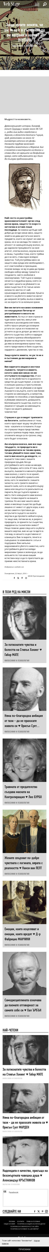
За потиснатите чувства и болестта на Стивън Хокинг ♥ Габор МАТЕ (23, 649)
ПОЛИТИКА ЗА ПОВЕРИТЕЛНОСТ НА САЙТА (24, 1226)
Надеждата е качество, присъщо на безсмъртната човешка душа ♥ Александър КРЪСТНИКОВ (25, 1175)
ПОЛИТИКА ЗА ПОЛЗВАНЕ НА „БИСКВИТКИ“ (24, 1229)
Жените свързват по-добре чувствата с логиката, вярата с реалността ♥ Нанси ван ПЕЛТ (24, 863)
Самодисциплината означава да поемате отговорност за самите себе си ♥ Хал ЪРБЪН (23, 1005)
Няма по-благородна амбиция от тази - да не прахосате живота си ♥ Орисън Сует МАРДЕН (25, 1122)
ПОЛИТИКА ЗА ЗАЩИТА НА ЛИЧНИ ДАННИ (31, 1224)
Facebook (14, 578)
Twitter (18, 578)
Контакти (20, 1221)
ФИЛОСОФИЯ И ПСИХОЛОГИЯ (24, 46)
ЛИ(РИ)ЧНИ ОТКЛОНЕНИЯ (11, 1184)
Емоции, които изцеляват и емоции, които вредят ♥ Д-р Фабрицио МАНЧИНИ (23, 934)
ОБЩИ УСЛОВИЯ (9, 1224)
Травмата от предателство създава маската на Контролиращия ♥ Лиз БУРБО (23, 792)
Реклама (12, 1221)
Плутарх (16, 128)
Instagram (26, 578)
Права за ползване (33, 1221)
